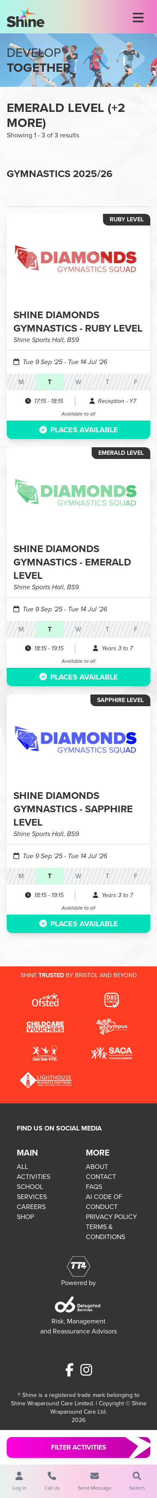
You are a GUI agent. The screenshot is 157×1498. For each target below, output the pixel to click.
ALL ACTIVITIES (33, 1171)
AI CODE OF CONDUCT (104, 1202)
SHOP (25, 1217)
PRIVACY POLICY (111, 1217)
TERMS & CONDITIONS (105, 1232)
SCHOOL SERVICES (32, 1191)
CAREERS (31, 1207)
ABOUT (97, 1166)
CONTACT (101, 1176)
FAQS (94, 1186)
